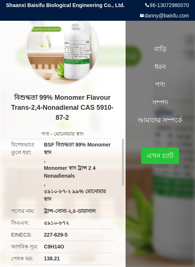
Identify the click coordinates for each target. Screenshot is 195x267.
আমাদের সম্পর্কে (160, 120)
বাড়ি (160, 49)
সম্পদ (160, 102)
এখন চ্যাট (160, 155)
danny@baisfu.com (166, 16)
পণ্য (45, 134)
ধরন (160, 66)
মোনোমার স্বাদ (69, 134)
